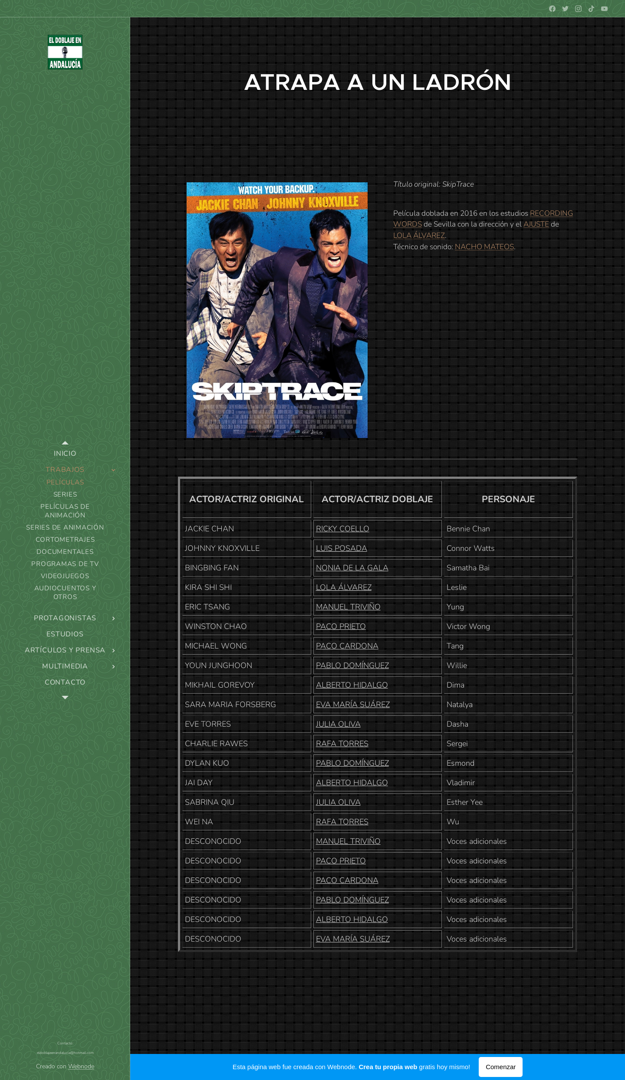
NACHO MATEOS (484, 247)
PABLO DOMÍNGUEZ (352, 665)
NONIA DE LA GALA (352, 568)
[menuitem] (65, 454)
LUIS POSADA (341, 548)
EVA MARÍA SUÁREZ (353, 704)
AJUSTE (536, 224)
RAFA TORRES (342, 743)
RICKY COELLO (342, 529)
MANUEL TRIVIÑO (348, 607)
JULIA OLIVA (338, 724)
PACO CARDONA (347, 646)
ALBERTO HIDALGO (352, 685)
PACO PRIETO (341, 626)
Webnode (81, 1066)
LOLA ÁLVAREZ (419, 235)
